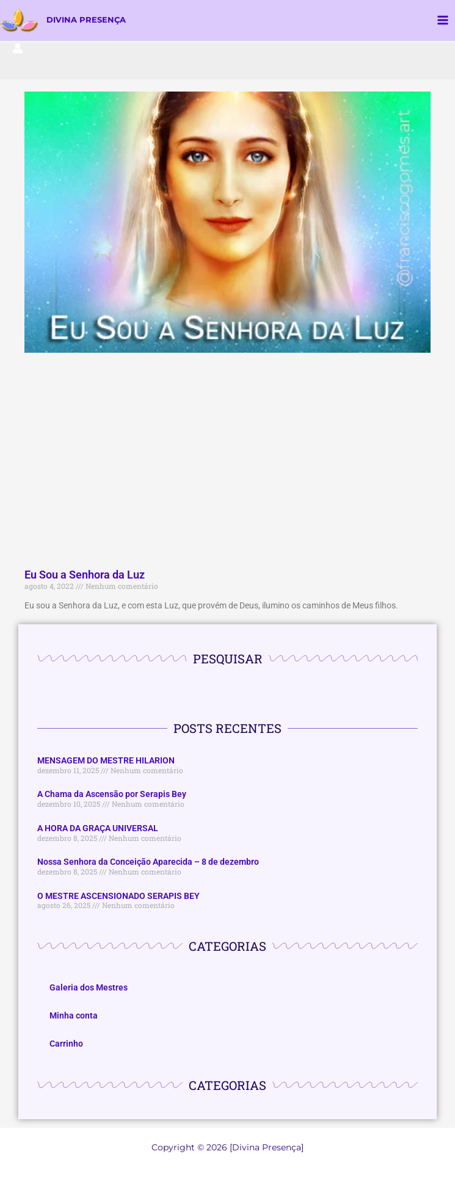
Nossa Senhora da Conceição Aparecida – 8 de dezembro (148, 863)
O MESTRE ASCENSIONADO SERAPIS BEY (118, 897)
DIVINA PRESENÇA (91, 21)
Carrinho (66, 1045)
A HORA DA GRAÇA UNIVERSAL (97, 830)
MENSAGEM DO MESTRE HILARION (106, 762)
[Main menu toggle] (443, 21)
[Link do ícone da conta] (17, 49)
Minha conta (73, 1017)
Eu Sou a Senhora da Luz (84, 576)
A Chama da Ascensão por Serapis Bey (111, 796)
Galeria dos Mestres (88, 989)
